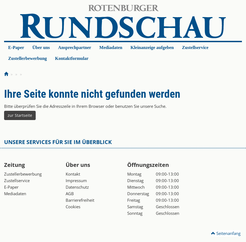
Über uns (41, 47)
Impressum (76, 180)
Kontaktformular (72, 58)
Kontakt (73, 174)
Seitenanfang (226, 233)
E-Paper (16, 47)
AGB (70, 193)
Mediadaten (110, 47)
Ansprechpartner (74, 47)
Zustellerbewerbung (27, 58)
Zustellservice (195, 47)
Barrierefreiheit (80, 200)
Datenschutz (77, 187)
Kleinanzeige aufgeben (152, 47)
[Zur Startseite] (6, 74)
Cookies (73, 206)
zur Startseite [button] (20, 115)
